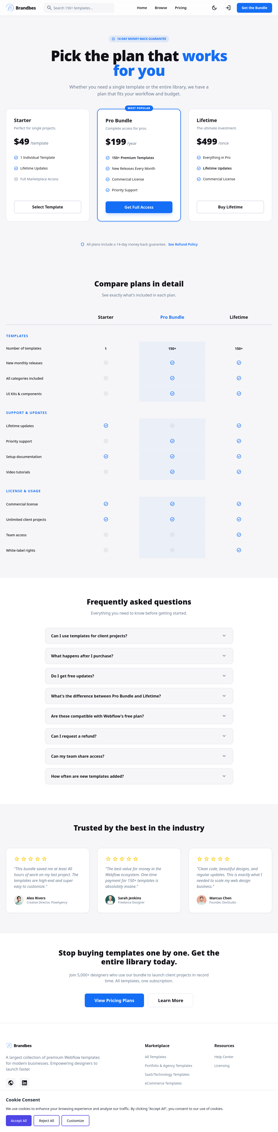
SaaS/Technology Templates (167, 1074)
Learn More (170, 1000)
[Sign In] (228, 8)
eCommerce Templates (163, 1083)
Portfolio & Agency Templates (168, 1065)
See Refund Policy (183, 244)
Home (142, 7)
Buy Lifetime (230, 207)
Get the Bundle (254, 7)
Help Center (223, 1056)
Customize (75, 1120)
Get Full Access (138, 207)
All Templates (155, 1056)
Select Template (47, 207)
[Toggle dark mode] (214, 8)
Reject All (46, 1120)
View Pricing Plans (114, 1000)
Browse (161, 7)
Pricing (180, 7)
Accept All (19, 1120)
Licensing (222, 1065)
